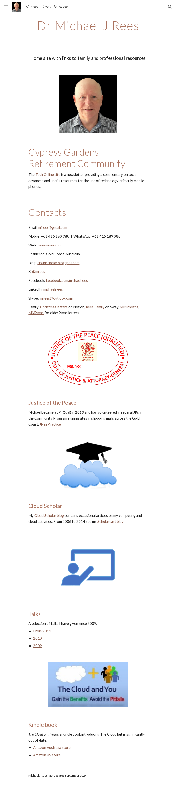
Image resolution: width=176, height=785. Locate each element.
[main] (87, 25)
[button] (6, 6)
